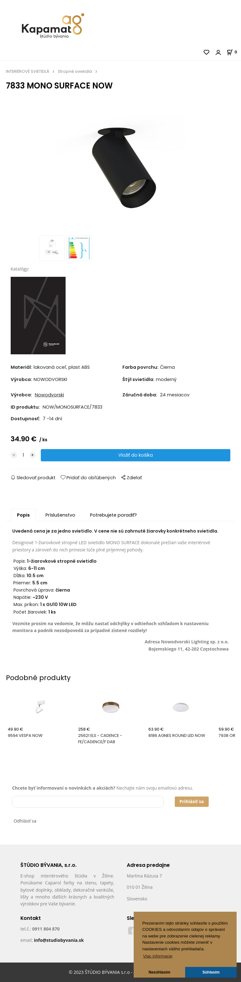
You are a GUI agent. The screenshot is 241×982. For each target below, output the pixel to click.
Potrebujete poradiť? (113, 515)
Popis (23, 515)
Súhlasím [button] (211, 972)
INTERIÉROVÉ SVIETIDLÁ (27, 71)
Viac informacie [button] (157, 956)
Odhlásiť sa (24, 821)
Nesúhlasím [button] (159, 972)
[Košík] (234, 52)
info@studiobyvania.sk (59, 940)
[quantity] (23, 455)
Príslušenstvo (60, 515)
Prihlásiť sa (191, 802)
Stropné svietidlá (75, 71)
